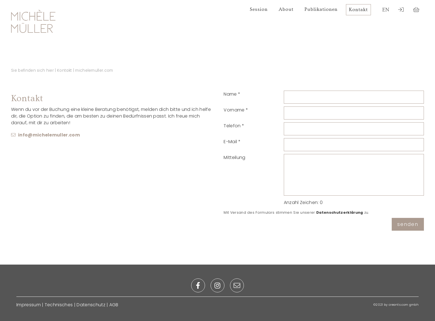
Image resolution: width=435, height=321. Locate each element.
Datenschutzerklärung (339, 212)
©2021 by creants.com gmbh (396, 304)
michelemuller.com (94, 70)
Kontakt (358, 10)
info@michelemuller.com (49, 135)
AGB (113, 305)
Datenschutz (91, 305)
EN (386, 10)
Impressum (28, 305)
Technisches (59, 305)
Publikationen (321, 9)
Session (259, 9)
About (286, 9)
